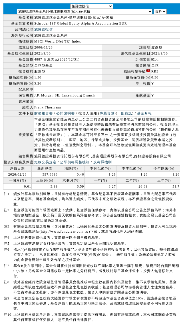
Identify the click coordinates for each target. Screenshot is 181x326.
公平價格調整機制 (75, 162)
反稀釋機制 (102, 162)
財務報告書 (43, 113)
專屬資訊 (107, 113)
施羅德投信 (43, 29)
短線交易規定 (45, 162)
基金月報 (144, 113)
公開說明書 (65, 113)
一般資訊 (124, 113)
